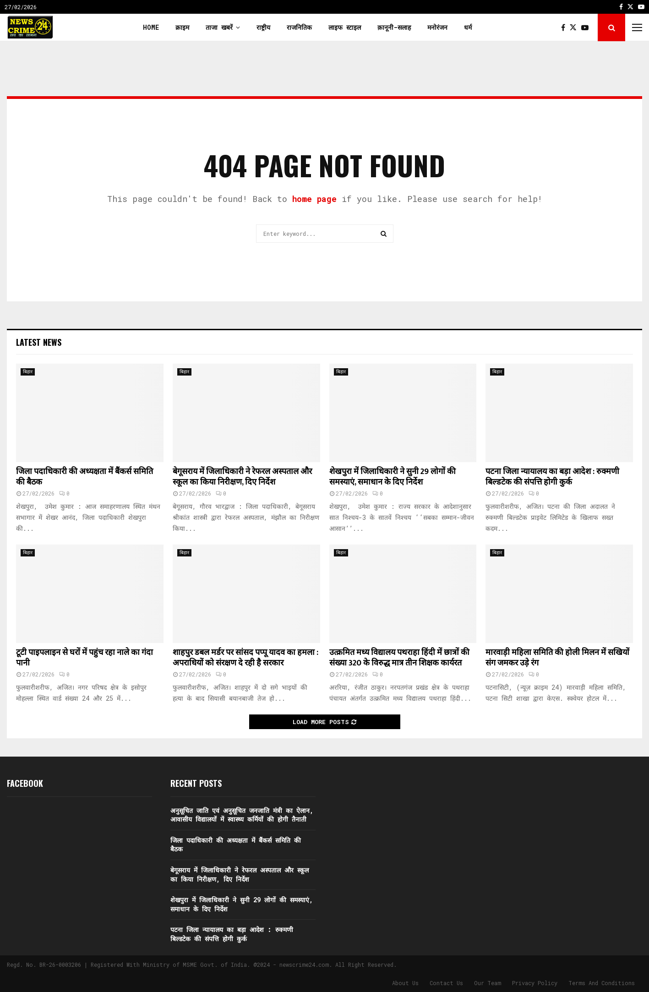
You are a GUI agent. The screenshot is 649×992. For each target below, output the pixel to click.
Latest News (38, 342)
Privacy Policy (534, 983)
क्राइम (182, 27)
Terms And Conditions (601, 983)
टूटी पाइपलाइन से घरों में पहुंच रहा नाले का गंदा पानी (84, 658)
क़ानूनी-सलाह (394, 27)
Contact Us (446, 983)
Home (151, 27)
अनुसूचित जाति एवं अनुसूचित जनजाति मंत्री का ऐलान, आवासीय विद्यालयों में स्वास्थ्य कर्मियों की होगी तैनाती (241, 815)
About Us (405, 983)
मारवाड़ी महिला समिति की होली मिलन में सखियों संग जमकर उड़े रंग (557, 658)
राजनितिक (299, 27)
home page (314, 198)
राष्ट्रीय (263, 27)
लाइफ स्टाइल (344, 27)
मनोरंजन (437, 27)
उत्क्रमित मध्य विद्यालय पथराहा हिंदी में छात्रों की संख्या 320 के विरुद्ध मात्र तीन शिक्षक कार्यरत (399, 658)
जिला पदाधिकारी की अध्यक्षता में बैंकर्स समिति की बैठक (84, 477)
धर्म (468, 27)
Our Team (487, 983)
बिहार (28, 372)
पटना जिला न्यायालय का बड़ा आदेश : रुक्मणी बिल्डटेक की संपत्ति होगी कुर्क (552, 477)
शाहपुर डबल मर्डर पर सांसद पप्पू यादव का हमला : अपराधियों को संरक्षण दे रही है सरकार (245, 658)
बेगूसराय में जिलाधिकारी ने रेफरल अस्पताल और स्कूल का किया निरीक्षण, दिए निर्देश (242, 477)
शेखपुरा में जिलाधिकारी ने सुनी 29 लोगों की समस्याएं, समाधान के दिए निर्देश (392, 477)
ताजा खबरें (219, 27)
